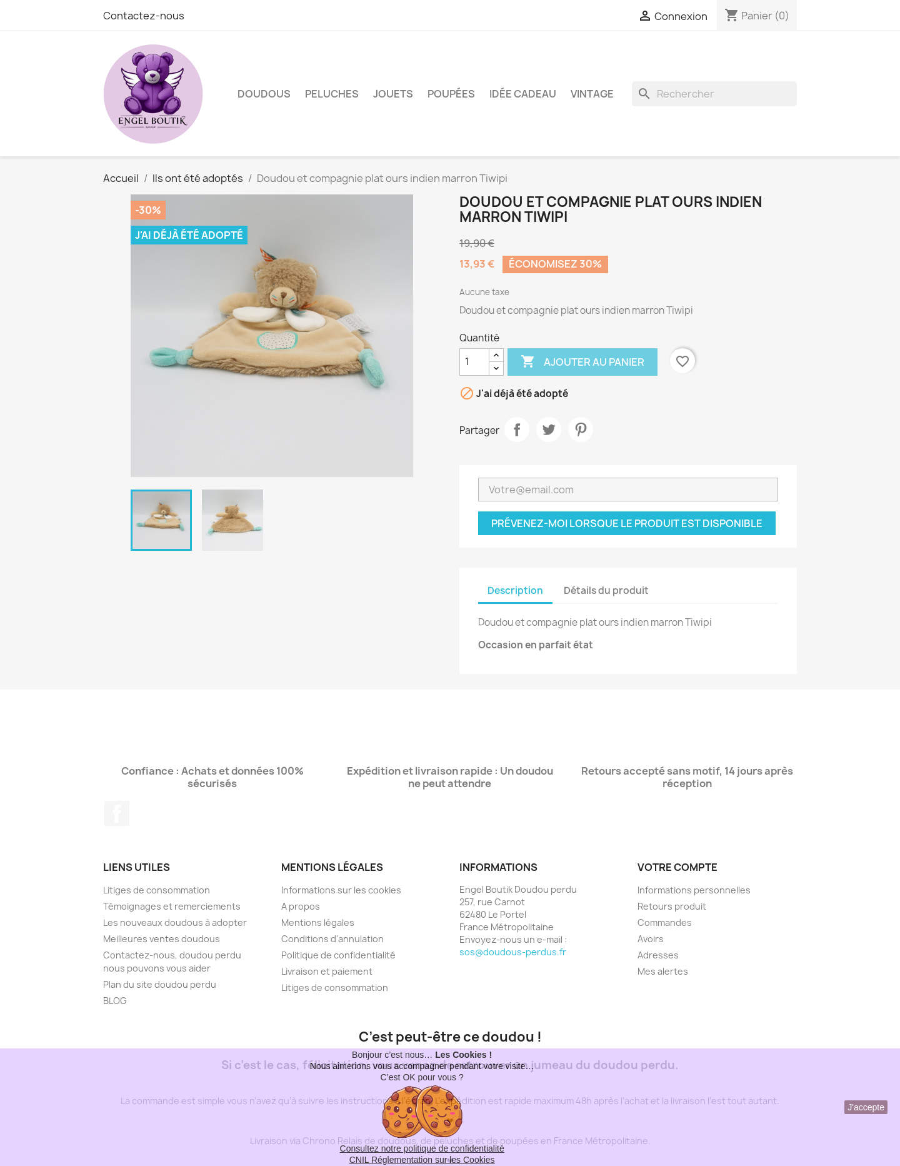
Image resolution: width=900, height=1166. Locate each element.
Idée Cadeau (522, 94)
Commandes (665, 922)
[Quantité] (474, 362)
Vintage (592, 94)
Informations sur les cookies (341, 890)
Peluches (332, 94)
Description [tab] (515, 590)
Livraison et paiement (326, 971)
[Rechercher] (714, 93)
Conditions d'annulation (332, 939)
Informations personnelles (694, 890)
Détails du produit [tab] (606, 590)
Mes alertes (663, 971)
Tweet (548, 429)
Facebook (116, 813)
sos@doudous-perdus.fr (512, 952)
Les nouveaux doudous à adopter (175, 922)
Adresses (658, 955)
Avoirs (651, 939)
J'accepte (866, 1107)
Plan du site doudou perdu (159, 984)
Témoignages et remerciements (172, 906)
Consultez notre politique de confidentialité (422, 1148)
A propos (300, 906)
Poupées (451, 94)
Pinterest (580, 429)
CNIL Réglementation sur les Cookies (422, 1160)
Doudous (264, 94)
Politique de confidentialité (338, 955)
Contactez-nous (143, 16)
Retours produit (672, 906)
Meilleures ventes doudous (161, 939)
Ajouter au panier (582, 362)
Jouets (393, 94)
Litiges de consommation (156, 890)
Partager (516, 429)
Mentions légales (317, 922)
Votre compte (678, 867)
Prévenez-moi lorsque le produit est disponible (626, 523)
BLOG (115, 1001)
